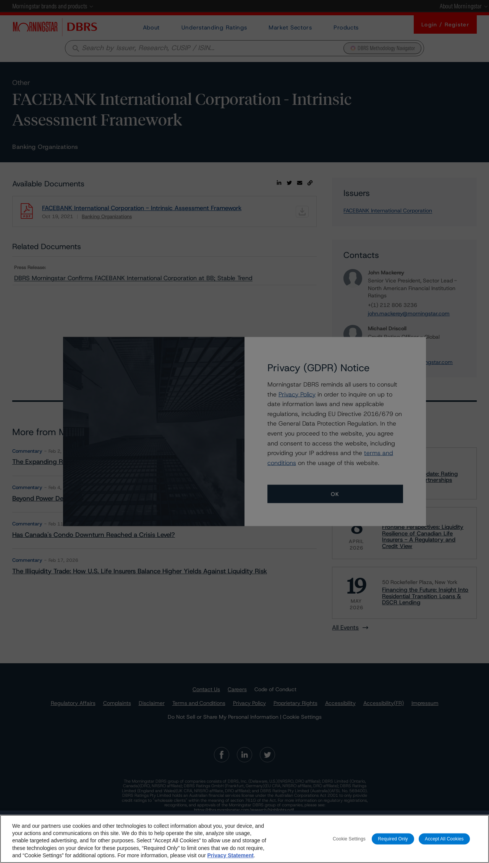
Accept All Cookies (444, 838)
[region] (244, 839)
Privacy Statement (230, 855)
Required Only (393, 838)
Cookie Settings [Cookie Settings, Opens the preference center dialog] (349, 838)
